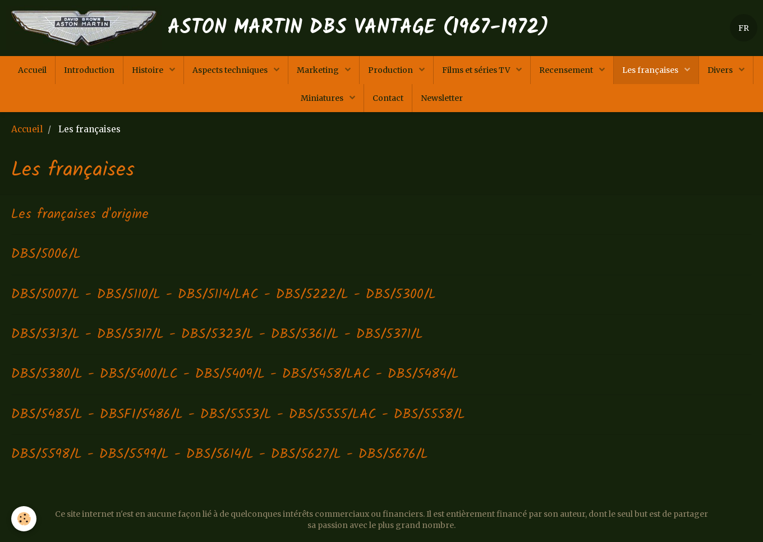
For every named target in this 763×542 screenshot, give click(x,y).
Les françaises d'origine (80, 214)
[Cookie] (23, 518)
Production (391, 70)
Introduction (89, 70)
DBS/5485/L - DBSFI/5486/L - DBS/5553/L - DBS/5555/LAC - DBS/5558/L (238, 414)
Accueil (32, 70)
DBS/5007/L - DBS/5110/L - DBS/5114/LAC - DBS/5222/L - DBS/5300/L (223, 294)
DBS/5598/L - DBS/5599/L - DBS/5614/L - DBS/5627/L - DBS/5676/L (219, 454)
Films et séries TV (477, 70)
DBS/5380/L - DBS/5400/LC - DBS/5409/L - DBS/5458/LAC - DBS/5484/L (235, 374)
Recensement (567, 70)
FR (743, 28)
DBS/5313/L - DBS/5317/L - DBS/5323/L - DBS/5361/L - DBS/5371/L (217, 334)
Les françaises (651, 70)
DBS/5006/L (46, 254)
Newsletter (442, 98)
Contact (388, 98)
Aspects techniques (230, 70)
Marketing (319, 70)
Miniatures (323, 98)
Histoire (148, 70)
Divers (720, 70)
